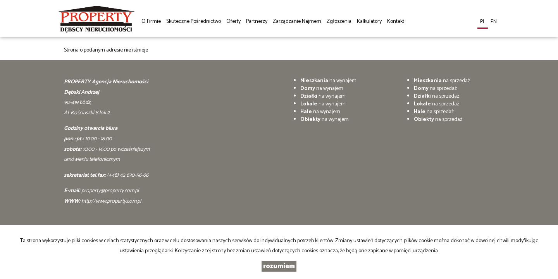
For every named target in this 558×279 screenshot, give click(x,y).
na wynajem (328, 80)
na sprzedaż (442, 80)
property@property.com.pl (110, 190)
